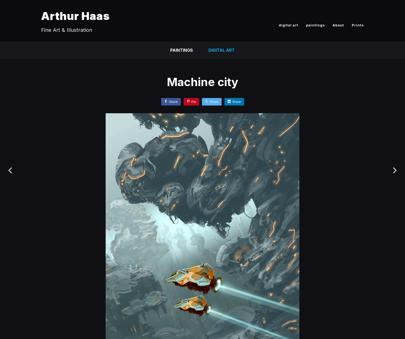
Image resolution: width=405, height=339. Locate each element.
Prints (358, 25)
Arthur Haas (75, 15)
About (338, 25)
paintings (315, 25)
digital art (288, 25)
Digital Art (221, 50)
